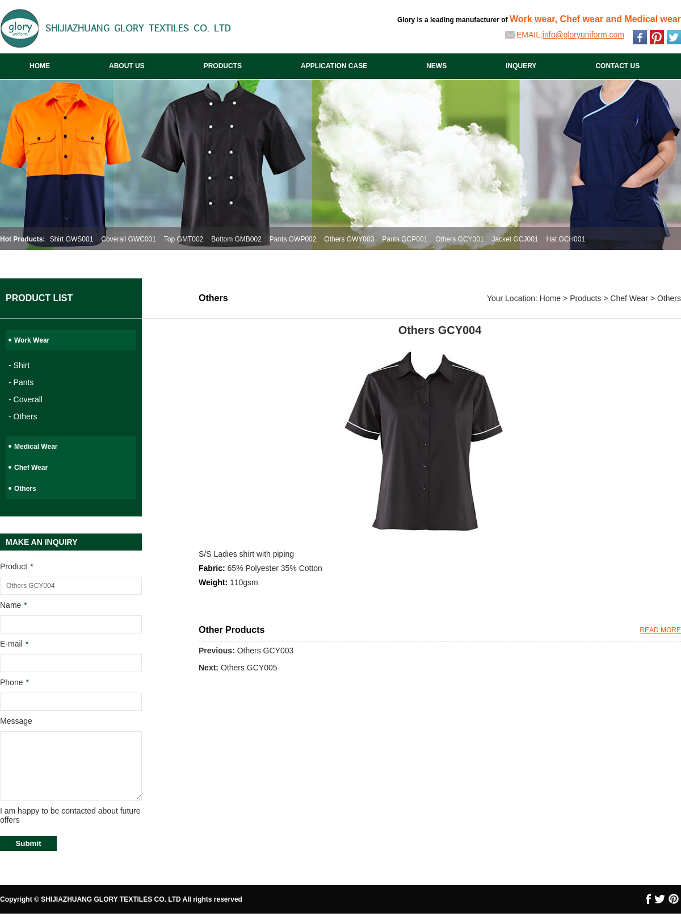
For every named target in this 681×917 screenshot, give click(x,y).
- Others (23, 416)
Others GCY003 (265, 650)
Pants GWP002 (293, 239)
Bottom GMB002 (236, 239)
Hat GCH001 (565, 239)
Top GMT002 (183, 239)
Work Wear (31, 340)
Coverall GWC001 (128, 239)
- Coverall (26, 399)
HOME (40, 66)
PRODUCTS (223, 66)
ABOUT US (127, 66)
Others (25, 489)
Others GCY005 (249, 667)
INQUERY (521, 66)
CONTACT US (617, 66)
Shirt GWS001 (72, 239)
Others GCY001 (459, 239)
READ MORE (660, 630)
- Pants (21, 382)
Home (550, 298)
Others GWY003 (349, 239)
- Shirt (19, 365)
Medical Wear (35, 447)
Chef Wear (31, 468)
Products (585, 298)
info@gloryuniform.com (583, 34)
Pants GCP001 (404, 239)
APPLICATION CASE (334, 66)
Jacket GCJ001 (514, 239)
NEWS (436, 66)
